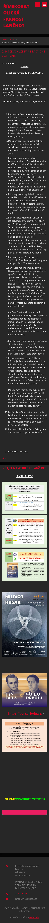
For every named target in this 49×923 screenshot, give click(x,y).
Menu (44, 4)
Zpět (4, 457)
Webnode (34, 917)
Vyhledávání (37, 4)
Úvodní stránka (8, 39)
